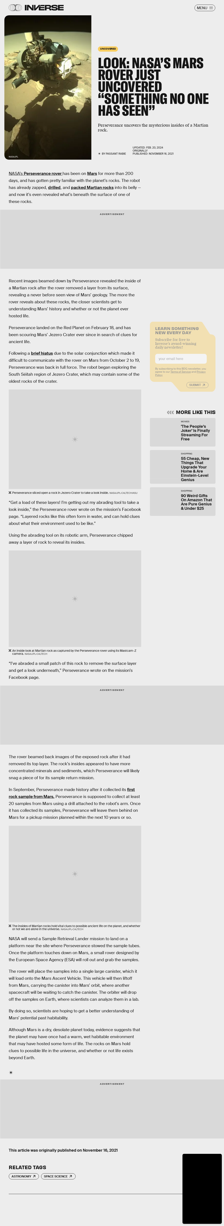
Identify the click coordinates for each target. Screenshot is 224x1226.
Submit (195, 387)
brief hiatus (42, 353)
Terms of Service (180, 374)
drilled (54, 187)
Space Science (56, 1176)
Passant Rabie (116, 153)
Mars (92, 173)
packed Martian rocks (92, 187)
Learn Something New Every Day (177, 332)
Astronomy (21, 1176)
